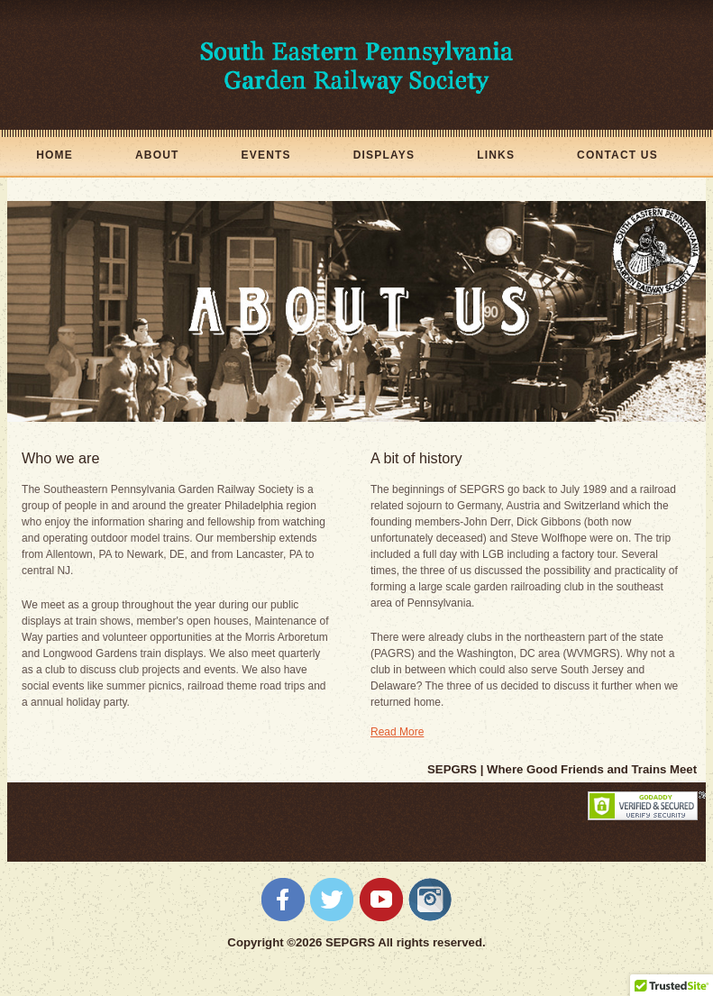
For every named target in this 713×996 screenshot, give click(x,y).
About (157, 155)
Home (54, 155)
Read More (397, 732)
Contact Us (617, 155)
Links (496, 155)
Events (266, 155)
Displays (384, 155)
